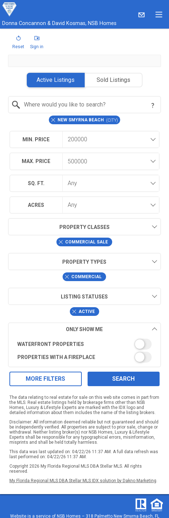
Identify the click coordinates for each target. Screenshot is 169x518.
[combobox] (84, 104)
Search (123, 378)
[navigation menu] (159, 14)
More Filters (45, 378)
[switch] (84, 344)
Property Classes (59, 227)
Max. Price (36, 161)
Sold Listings (113, 79)
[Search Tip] (152, 105)
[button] (18, 44)
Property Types (57, 262)
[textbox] (88, 105)
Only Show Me (111, 329)
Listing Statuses (58, 296)
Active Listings (56, 79)
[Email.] (141, 14)
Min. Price (36, 139)
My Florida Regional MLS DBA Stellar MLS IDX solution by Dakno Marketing (82, 480)
